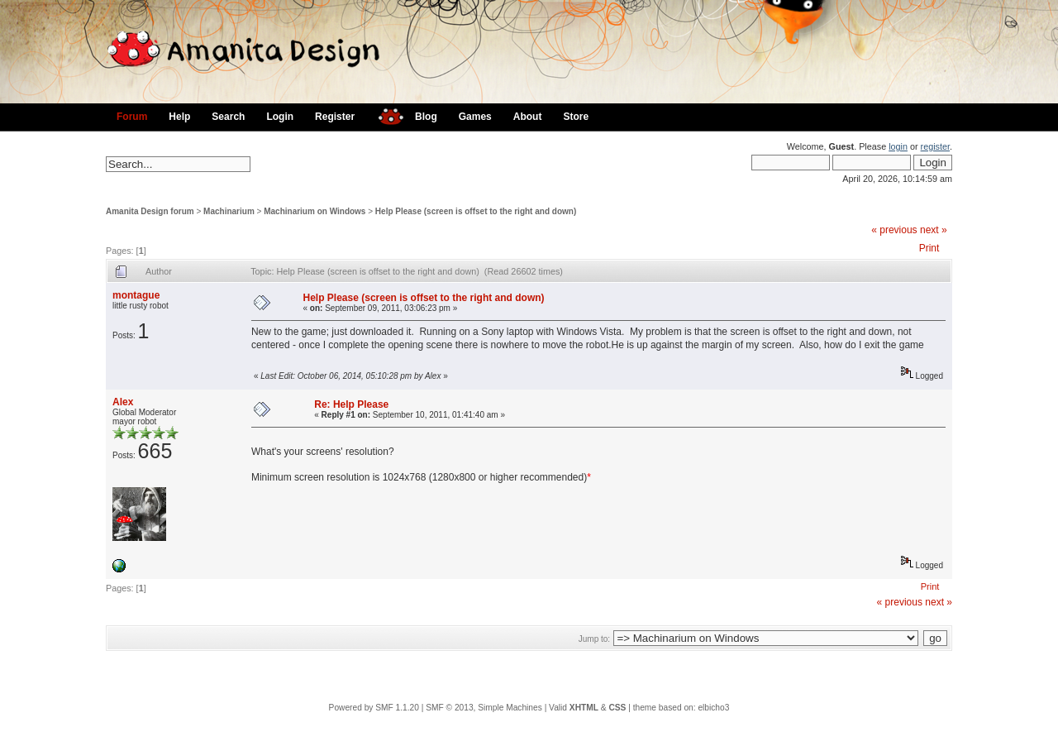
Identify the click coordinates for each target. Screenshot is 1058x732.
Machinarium (229, 211)
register (935, 146)
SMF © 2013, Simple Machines (484, 707)
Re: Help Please (351, 404)
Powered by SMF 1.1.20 (374, 707)
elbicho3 (713, 707)
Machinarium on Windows (314, 211)
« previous (894, 230)
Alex (122, 402)
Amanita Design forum (150, 211)
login (898, 146)
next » (933, 230)
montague (136, 295)
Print (929, 248)
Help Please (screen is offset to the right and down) (475, 211)
